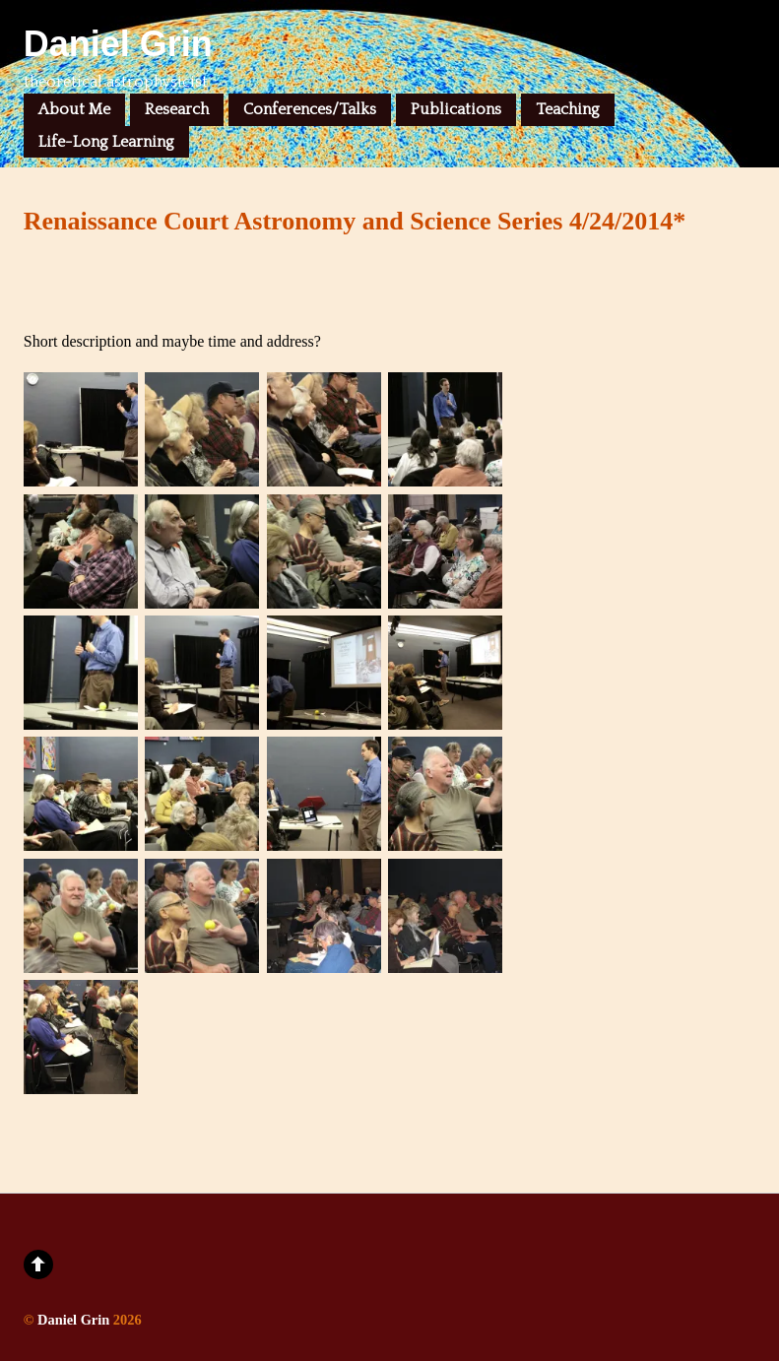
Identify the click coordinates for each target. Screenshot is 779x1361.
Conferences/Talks (309, 109)
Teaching (568, 109)
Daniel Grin (73, 1320)
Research (177, 109)
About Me (74, 109)
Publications (456, 109)
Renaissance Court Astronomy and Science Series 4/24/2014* (355, 221)
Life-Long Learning (106, 142)
